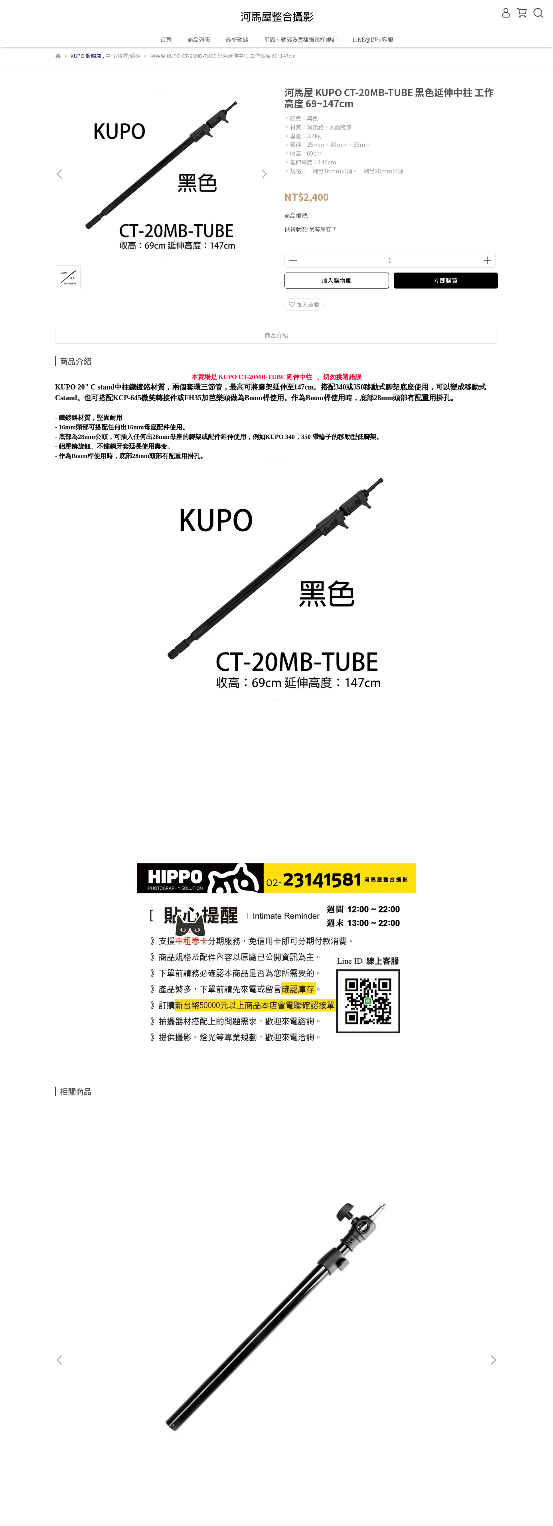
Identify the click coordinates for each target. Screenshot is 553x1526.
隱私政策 (183, 1316)
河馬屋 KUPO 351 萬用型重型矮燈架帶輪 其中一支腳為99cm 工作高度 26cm (438, 1232)
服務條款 (214, 1316)
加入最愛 (304, 304)
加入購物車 (337, 280)
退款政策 (151, 1316)
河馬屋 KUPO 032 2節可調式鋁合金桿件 (115, 1232)
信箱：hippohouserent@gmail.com (102, 1353)
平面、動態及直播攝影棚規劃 (300, 39)
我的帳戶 (119, 1316)
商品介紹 (276, 335)
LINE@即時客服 (373, 39)
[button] (264, 174)
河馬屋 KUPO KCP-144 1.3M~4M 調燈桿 (330, 1232)
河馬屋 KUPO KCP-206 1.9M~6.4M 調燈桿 (222, 1232)
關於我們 (87, 1316)
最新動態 (237, 39)
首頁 (166, 39)
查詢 (60, 1316)
